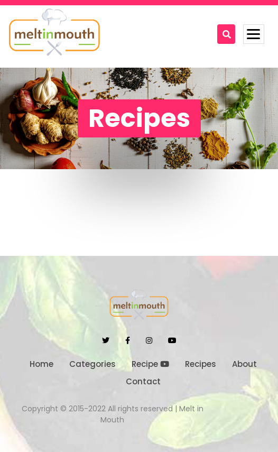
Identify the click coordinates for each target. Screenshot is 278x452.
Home (41, 364)
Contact (143, 381)
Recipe (150, 364)
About (244, 364)
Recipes (200, 364)
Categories (92, 364)
